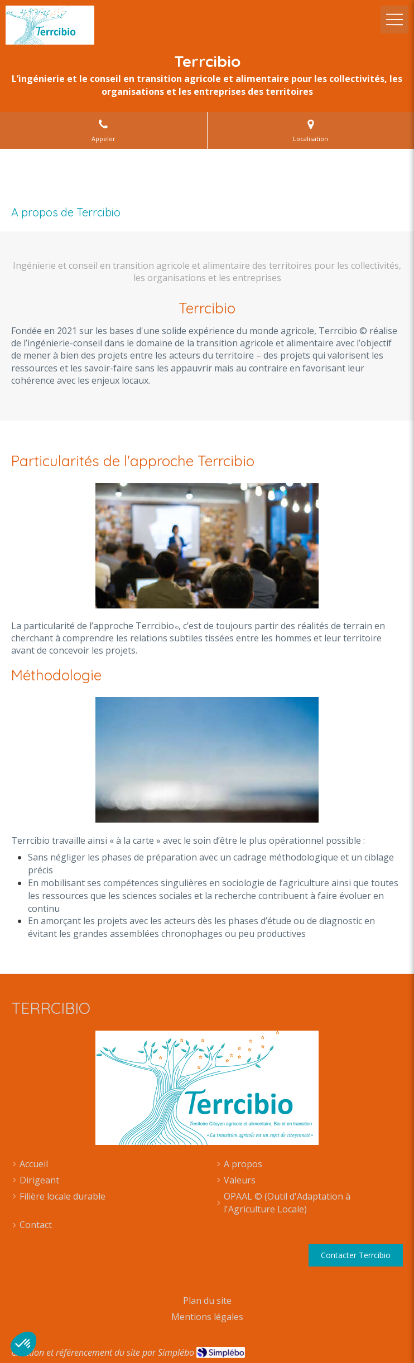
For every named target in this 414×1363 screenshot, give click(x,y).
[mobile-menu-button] (394, 19)
